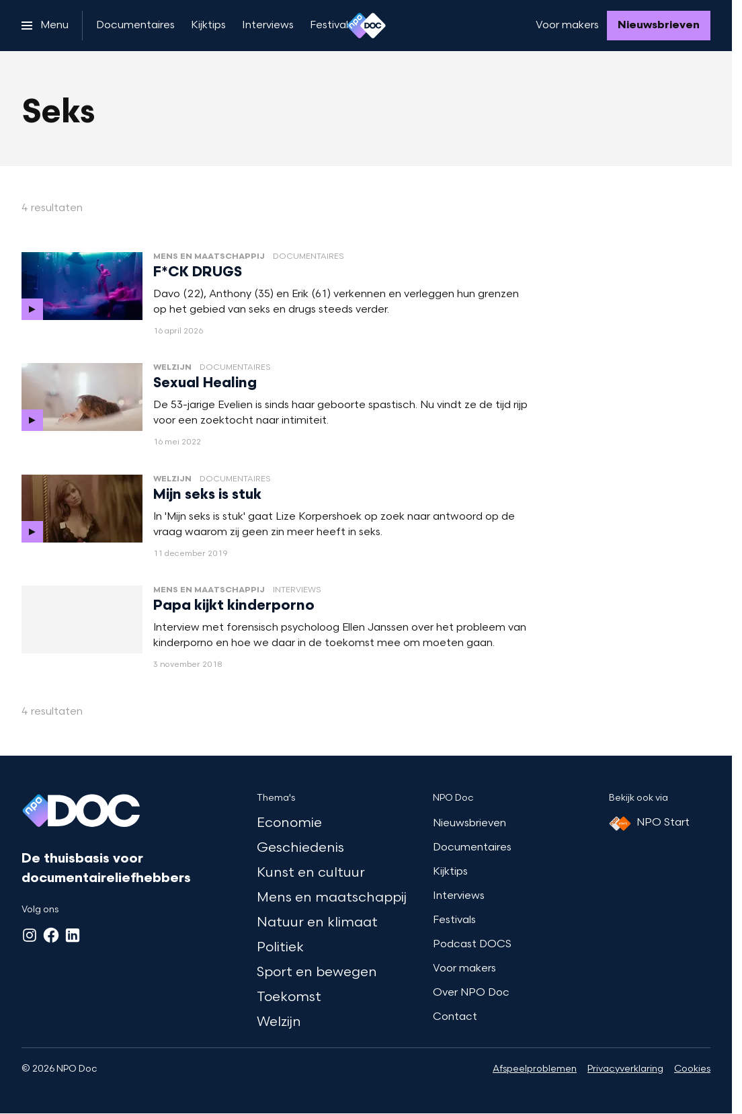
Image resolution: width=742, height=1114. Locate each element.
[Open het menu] (45, 25)
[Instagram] (30, 935)
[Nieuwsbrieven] (658, 25)
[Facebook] (51, 935)
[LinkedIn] (73, 935)
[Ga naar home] (366, 25)
